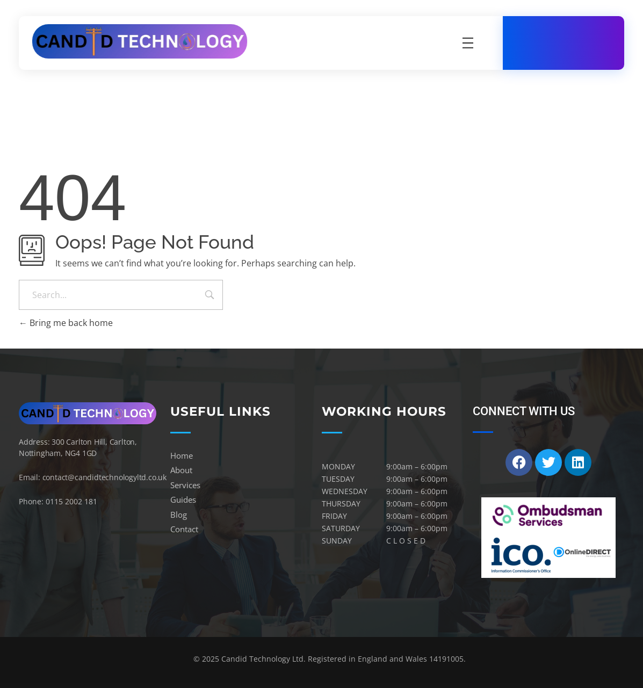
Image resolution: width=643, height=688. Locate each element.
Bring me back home (66, 323)
